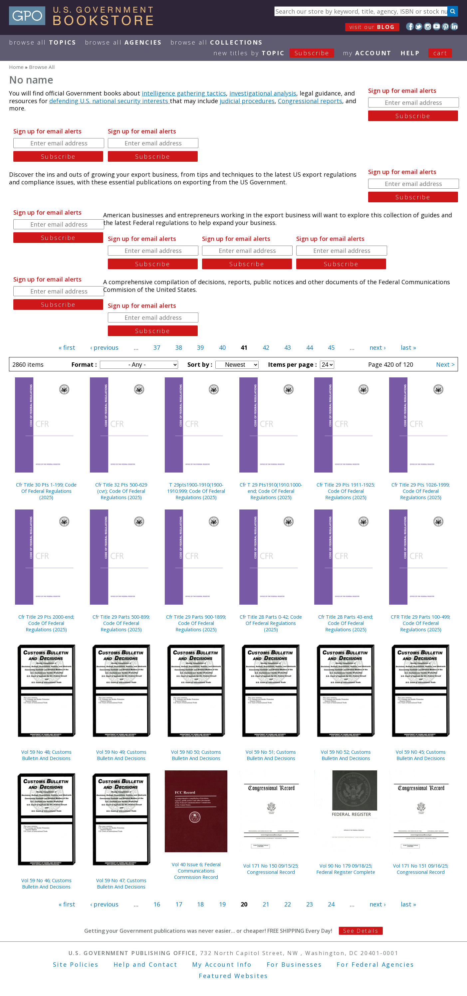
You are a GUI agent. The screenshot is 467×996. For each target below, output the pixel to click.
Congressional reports (310, 101)
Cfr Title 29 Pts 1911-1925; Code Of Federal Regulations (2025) (346, 491)
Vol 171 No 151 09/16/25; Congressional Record (420, 869)
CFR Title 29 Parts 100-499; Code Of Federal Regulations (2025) (420, 623)
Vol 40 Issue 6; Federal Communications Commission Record (196, 870)
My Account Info (222, 964)
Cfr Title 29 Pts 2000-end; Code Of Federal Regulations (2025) (46, 623)
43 (287, 347)
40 (222, 347)
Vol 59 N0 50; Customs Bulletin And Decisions (196, 755)
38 (178, 347)
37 (156, 347)
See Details (360, 930)
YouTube (436, 26)
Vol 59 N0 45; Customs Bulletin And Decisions (421, 755)
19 (222, 904)
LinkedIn (454, 26)
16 (156, 904)
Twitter (419, 26)
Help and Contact (146, 964)
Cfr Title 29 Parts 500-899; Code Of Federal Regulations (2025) (121, 623)
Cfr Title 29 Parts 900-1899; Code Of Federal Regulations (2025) (196, 623)
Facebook (410, 26)
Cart (440, 53)
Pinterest (445, 26)
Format (83, 364)
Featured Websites (233, 976)
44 (309, 347)
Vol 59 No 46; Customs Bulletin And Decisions (46, 883)
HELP (410, 53)
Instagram (427, 26)
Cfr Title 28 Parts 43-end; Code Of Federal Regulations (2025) (345, 623)
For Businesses (294, 964)
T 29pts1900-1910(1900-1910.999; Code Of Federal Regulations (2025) (196, 491)
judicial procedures (247, 101)
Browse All (42, 42)
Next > (445, 364)
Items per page (291, 364)
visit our (372, 27)
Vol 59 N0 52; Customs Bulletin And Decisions (346, 755)
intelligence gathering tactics (184, 93)
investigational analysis (262, 93)
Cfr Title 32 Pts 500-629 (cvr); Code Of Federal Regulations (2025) (121, 491)
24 (331, 904)
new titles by (278, 53)
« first (67, 347)
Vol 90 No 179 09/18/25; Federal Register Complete (345, 869)
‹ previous (104, 347)
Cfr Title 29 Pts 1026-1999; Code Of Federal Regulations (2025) (420, 491)
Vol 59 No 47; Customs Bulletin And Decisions (121, 883)
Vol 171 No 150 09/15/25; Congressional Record (271, 869)
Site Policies (76, 964)
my (367, 53)
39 (200, 347)
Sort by (199, 364)
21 (266, 904)
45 (331, 347)
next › (377, 347)
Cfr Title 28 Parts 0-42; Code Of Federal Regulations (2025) (271, 623)
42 (266, 347)
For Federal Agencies (375, 964)
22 (287, 904)
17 (178, 904)
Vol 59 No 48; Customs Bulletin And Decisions (46, 755)
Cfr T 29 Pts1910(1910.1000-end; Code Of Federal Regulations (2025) (271, 491)
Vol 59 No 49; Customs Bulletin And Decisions (121, 755)
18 (200, 904)
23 (309, 904)
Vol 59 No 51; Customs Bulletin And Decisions (271, 755)
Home (16, 67)
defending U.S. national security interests (109, 101)
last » (408, 347)
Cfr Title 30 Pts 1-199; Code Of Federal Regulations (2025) (46, 491)
